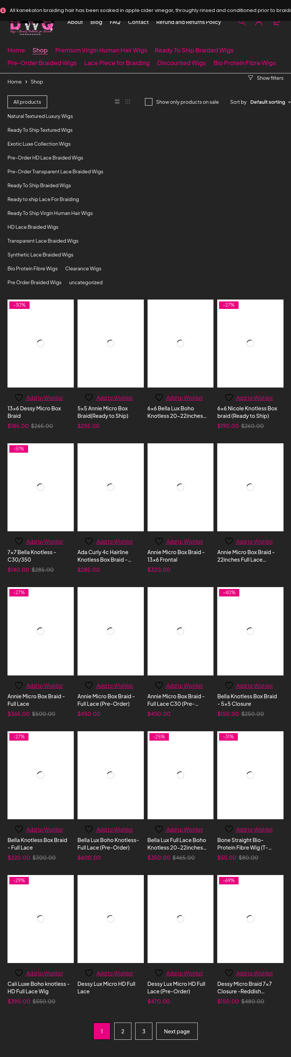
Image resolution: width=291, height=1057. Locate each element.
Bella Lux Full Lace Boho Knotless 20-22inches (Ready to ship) (177, 847)
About (75, 21)
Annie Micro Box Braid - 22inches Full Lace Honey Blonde (246, 559)
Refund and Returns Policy (188, 21)
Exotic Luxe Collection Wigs (39, 144)
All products (27, 102)
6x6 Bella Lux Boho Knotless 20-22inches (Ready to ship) (175, 415)
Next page (177, 1031)
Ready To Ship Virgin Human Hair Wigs (50, 213)
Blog (96, 21)
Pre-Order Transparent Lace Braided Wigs (55, 171)
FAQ (115, 21)
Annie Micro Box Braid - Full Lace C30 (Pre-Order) (176, 703)
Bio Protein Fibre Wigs (32, 268)
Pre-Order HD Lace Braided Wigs (45, 158)
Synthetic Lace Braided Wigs (40, 255)
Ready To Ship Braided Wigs (39, 185)
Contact (138, 21)
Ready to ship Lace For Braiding (43, 199)
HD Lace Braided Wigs (32, 227)
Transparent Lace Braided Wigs (43, 241)
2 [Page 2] (122, 1031)
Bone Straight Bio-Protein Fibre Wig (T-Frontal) (242, 847)
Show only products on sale (187, 102)
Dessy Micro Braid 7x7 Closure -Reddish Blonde (244, 991)
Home (14, 82)
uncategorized (86, 282)
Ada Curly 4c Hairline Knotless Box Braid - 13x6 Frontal (103, 559)
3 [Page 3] (144, 1031)
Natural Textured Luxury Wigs (40, 116)
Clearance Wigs (83, 268)
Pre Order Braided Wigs (34, 282)
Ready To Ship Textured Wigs (40, 130)
